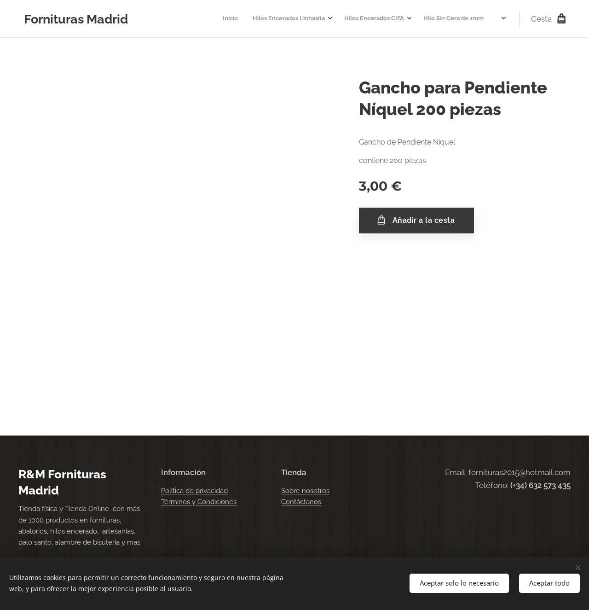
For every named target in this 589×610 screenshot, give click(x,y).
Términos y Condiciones (199, 502)
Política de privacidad (194, 491)
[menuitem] (384, 18)
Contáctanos (301, 502)
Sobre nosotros (305, 491)
